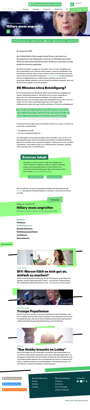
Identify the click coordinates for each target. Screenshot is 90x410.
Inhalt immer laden (54, 177)
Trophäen (35, 387)
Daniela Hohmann (53, 76)
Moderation (59, 9)
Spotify (47, 41)
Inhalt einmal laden (35, 177)
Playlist (79, 10)
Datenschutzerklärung (62, 378)
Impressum (59, 381)
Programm (47, 9)
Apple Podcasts (59, 41)
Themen (25, 9)
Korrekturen (59, 384)
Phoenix (19, 191)
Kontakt (34, 381)
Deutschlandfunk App (21, 41)
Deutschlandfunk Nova (39, 378)
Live (73, 10)
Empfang (35, 384)
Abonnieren (73, 41)
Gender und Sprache (62, 390)
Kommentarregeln (61, 387)
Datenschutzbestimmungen (42, 171)
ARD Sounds (36, 41)
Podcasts (36, 9)
